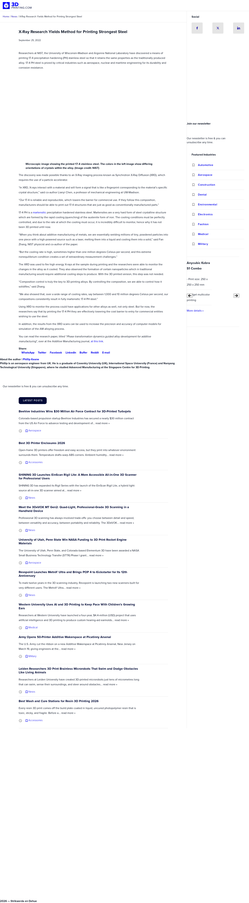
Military (203, 244)
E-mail (104, 353)
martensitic (39, 212)
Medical (203, 234)
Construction (206, 185)
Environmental (207, 204)
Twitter (40, 353)
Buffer (82, 353)
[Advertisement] (218, 94)
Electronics (205, 214)
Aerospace (205, 175)
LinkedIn (69, 353)
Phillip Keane (31, 359)
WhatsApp (26, 353)
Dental (202, 195)
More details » (195, 311)
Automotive (205, 165)
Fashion (203, 224)
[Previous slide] (190, 296)
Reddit (93, 353)
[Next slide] (236, 296)
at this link (97, 341)
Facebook (54, 353)
